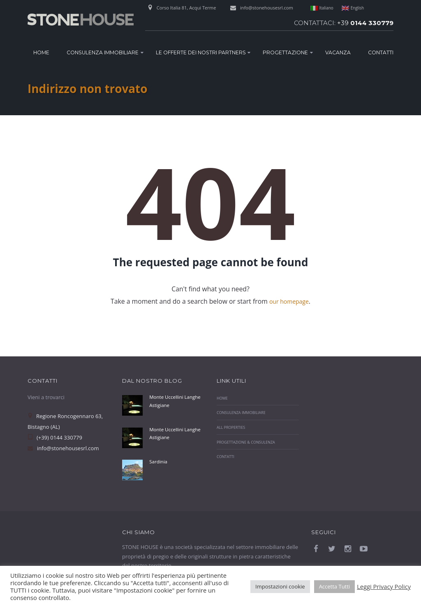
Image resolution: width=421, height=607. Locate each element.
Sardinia (159, 461)
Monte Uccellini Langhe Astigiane (170, 401)
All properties (233, 427)
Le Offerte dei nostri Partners (201, 52)
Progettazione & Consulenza (249, 442)
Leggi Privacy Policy (384, 586)
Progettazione (285, 52)
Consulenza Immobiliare (103, 52)
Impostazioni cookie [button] (280, 586)
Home (41, 52)
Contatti (380, 52)
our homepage (289, 301)
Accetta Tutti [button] (334, 586)
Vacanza (338, 52)
